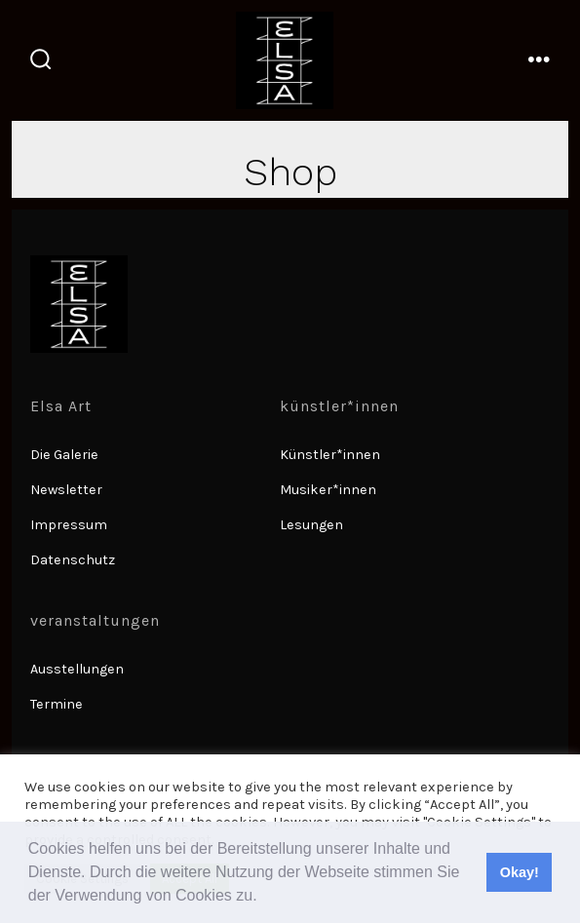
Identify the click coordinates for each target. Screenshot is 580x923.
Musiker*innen (328, 489)
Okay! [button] (519, 872)
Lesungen (311, 525)
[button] (264, 898)
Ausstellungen (77, 669)
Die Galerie (64, 454)
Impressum (68, 525)
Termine (56, 704)
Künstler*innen (330, 454)
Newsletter (66, 489)
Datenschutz (72, 560)
